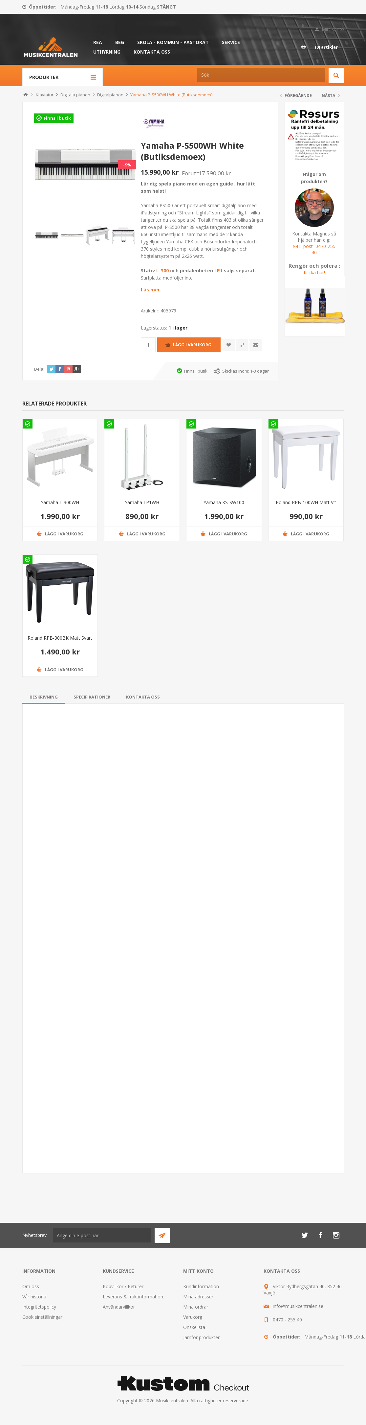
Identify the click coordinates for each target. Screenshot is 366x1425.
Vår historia (34, 1296)
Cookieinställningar (42, 1317)
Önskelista (194, 1327)
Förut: (189, 173)
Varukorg (192, 1317)
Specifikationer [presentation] (92, 697)
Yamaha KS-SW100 (224, 502)
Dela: (39, 369)
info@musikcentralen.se (298, 1306)
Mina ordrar (195, 1307)
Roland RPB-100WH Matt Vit (306, 502)
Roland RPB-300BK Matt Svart (60, 638)
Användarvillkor (119, 1307)
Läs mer (150, 289)
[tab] (43, 697)
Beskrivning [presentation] (44, 697)
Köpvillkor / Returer (123, 1286)
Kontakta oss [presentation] (143, 697)
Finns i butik (57, 118)
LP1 (218, 270)
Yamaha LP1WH (142, 502)
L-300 (163, 270)
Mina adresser (198, 1296)
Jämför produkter (201, 1337)
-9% (127, 165)
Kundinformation (201, 1286)
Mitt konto (333, 29)
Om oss (30, 1286)
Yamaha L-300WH (60, 502)
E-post (303, 246)
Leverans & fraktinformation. (133, 1296)
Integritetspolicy (39, 1307)
